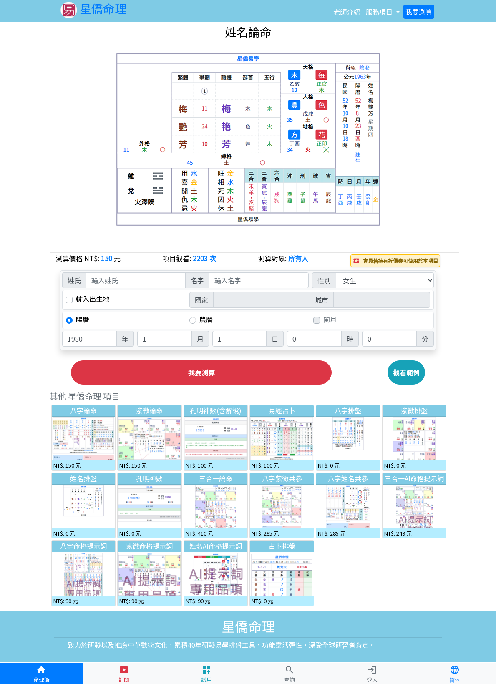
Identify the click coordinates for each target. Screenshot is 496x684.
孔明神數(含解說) (216, 410)
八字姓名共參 (348, 478)
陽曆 (82, 319)
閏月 (330, 319)
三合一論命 (215, 478)
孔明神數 (149, 478)
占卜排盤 (282, 546)
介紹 (346, 12)
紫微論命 (149, 410)
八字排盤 (348, 410)
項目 (379, 12)
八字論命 (83, 410)
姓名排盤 (83, 478)
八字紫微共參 (282, 478)
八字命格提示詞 (83, 546)
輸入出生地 (92, 299)
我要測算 (201, 372)
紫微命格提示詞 (149, 546)
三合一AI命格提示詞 (414, 478)
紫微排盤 (414, 410)
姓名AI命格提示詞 (215, 546)
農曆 (206, 319)
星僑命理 (93, 8)
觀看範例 (406, 372)
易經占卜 (282, 410)
